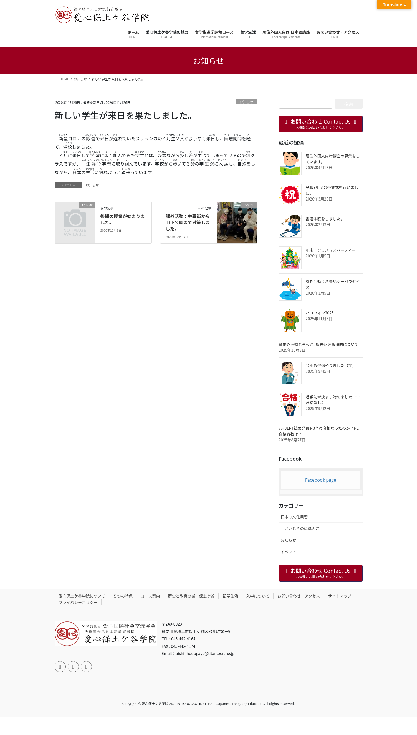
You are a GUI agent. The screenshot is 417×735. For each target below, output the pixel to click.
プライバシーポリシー (78, 602)
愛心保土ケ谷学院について (82, 596)
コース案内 (150, 596)
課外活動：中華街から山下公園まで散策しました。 (188, 222)
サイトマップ (339, 596)
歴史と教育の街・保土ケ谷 (191, 596)
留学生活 (230, 596)
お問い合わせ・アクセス (298, 596)
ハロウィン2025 (320, 313)
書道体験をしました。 (325, 218)
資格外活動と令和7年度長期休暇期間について (318, 344)
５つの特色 (123, 596)
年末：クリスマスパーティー (331, 250)
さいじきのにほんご (302, 528)
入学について (257, 596)
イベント (288, 551)
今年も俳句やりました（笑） (331, 365)
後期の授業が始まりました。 (122, 219)
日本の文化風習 (294, 516)
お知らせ (246, 101)
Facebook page (320, 479)
